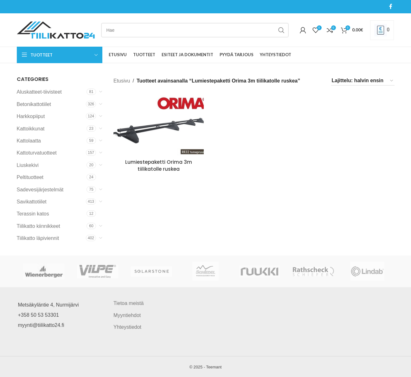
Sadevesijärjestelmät (40, 189)
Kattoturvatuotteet (37, 152)
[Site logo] (56, 29)
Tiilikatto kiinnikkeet (38, 226)
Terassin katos (33, 213)
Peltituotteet (30, 177)
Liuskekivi (28, 165)
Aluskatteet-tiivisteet (39, 92)
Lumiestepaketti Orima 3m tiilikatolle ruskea (158, 165)
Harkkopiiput (31, 116)
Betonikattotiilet (34, 104)
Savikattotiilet (32, 201)
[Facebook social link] (390, 6)
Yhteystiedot (127, 327)
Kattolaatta (29, 140)
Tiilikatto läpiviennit (38, 238)
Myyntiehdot (127, 315)
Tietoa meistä (128, 303)
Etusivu (121, 80)
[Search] (195, 30)
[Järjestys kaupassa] (363, 81)
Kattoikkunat (31, 128)
